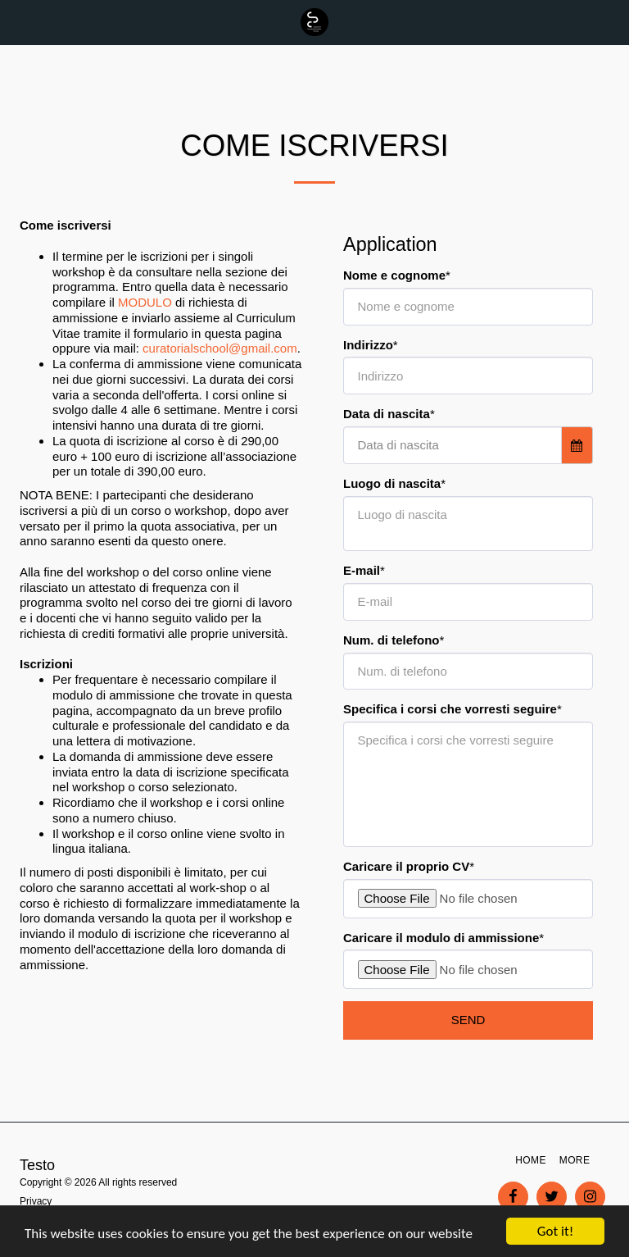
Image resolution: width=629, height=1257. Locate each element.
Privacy (36, 1201)
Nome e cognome (394, 275)
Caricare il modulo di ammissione (441, 938)
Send (468, 1020)
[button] (18, 22)
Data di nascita (386, 414)
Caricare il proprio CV (406, 866)
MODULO (145, 302)
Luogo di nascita (392, 483)
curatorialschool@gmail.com (220, 348)
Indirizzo (368, 345)
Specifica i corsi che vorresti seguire (450, 709)
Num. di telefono (391, 640)
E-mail (361, 570)
